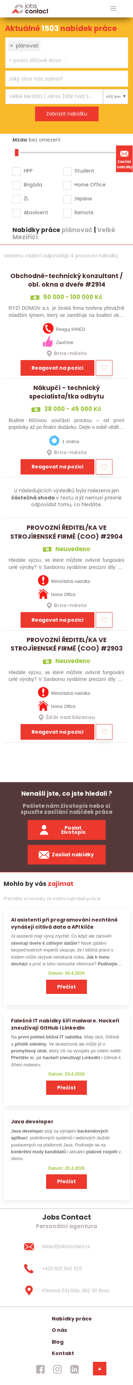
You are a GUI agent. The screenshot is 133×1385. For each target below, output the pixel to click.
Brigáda (33, 184)
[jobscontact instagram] (57, 1369)
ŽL (26, 198)
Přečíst (66, 986)
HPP (28, 170)
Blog (57, 1341)
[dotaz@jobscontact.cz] (66, 1246)
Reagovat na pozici (57, 367)
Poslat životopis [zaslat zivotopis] (62, 830)
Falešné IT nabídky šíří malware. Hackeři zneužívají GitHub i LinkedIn (65, 1024)
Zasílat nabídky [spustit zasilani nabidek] (66, 855)
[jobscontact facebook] (40, 1369)
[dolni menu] (99, 1368)
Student (84, 170)
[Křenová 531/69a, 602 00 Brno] (66, 1290)
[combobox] (66, 52)
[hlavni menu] (113, 8)
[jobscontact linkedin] (74, 1369)
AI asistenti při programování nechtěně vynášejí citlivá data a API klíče (64, 923)
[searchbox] (62, 60)
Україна (83, 198)
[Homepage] (30, 8)
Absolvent (36, 212)
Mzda (19, 139)
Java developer (32, 1121)
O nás (59, 1330)
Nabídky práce (72, 1318)
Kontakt (63, 1353)
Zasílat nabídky (124, 158)
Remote (84, 212)
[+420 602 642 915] (66, 1268)
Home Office (90, 184)
